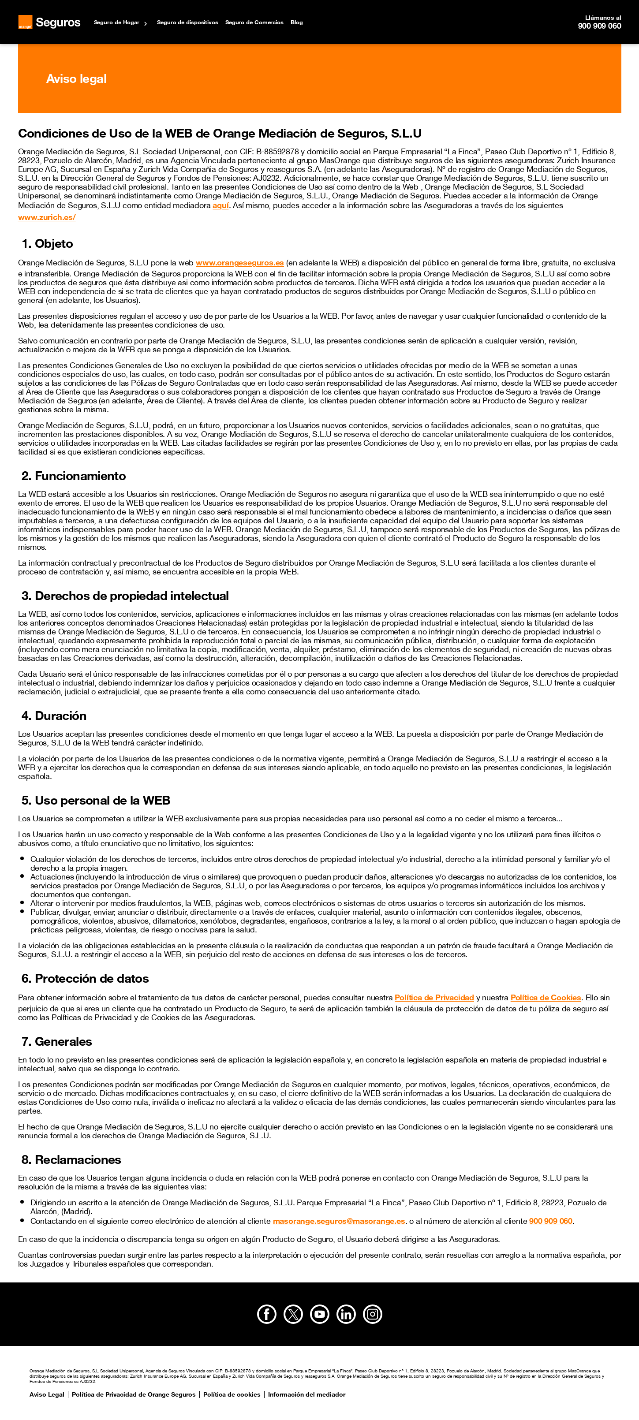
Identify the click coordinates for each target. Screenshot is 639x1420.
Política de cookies (232, 1394)
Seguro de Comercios (254, 22)
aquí (220, 205)
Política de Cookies (546, 997)
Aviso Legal (47, 1394)
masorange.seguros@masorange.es (339, 1221)
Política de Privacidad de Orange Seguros (134, 1394)
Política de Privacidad (434, 997)
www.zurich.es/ (47, 217)
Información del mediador (306, 1394)
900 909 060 (599, 25)
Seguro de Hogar (117, 22)
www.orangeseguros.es (240, 262)
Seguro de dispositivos (187, 22)
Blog (297, 22)
